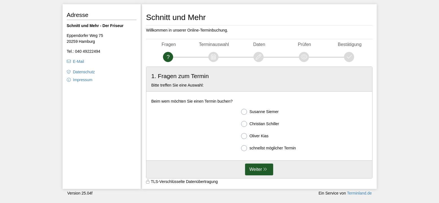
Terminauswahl (214, 44)
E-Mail (78, 61)
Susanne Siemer (260, 112)
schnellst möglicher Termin (268, 148)
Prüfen (304, 44)
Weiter (255, 169)
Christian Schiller (260, 124)
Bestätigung (349, 44)
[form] (259, 123)
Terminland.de (359, 193)
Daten (259, 44)
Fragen (169, 44)
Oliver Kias (255, 136)
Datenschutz (84, 72)
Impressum (82, 80)
